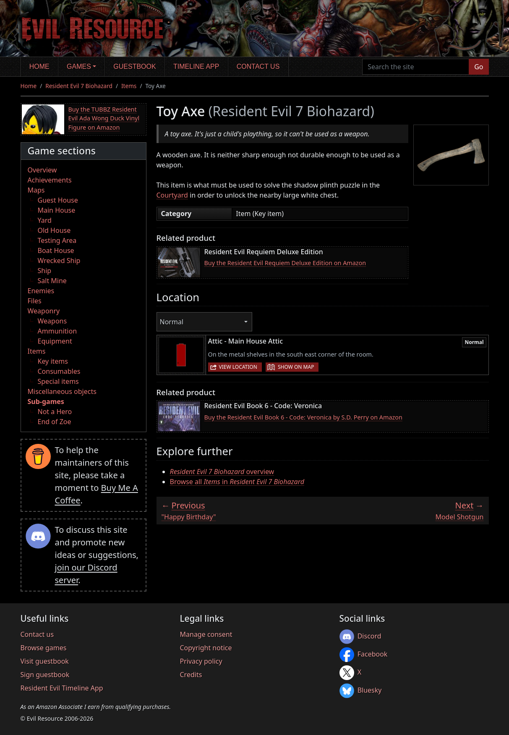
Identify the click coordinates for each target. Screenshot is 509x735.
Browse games (44, 647)
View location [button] (238, 366)
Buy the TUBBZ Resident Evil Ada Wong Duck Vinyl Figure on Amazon (104, 118)
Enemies (41, 290)
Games (79, 66)
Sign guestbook (45, 674)
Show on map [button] (296, 366)
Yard (45, 220)
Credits (191, 674)
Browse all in (237, 481)
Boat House (56, 250)
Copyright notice (206, 647)
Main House (57, 210)
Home (39, 66)
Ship (45, 270)
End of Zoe (54, 421)
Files (35, 300)
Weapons (52, 321)
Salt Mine (52, 280)
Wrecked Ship (59, 260)
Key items (53, 361)
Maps (36, 190)
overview (222, 471)
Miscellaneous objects (62, 391)
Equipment (55, 341)
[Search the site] (415, 67)
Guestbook (134, 66)
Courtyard (172, 195)
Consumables (59, 371)
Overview (42, 170)
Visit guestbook (45, 661)
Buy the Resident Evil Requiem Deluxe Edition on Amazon (285, 263)
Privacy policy (201, 661)
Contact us (258, 66)
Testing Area (57, 240)
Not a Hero (55, 411)
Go (478, 66)
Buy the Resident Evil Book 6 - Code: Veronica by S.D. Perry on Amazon (303, 417)
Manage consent (206, 634)
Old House (54, 230)
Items (128, 86)
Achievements (50, 180)
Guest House (58, 200)
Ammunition (57, 331)
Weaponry (44, 310)
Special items (58, 381)
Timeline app (196, 66)
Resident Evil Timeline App (62, 688)
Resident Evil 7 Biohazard (78, 86)
